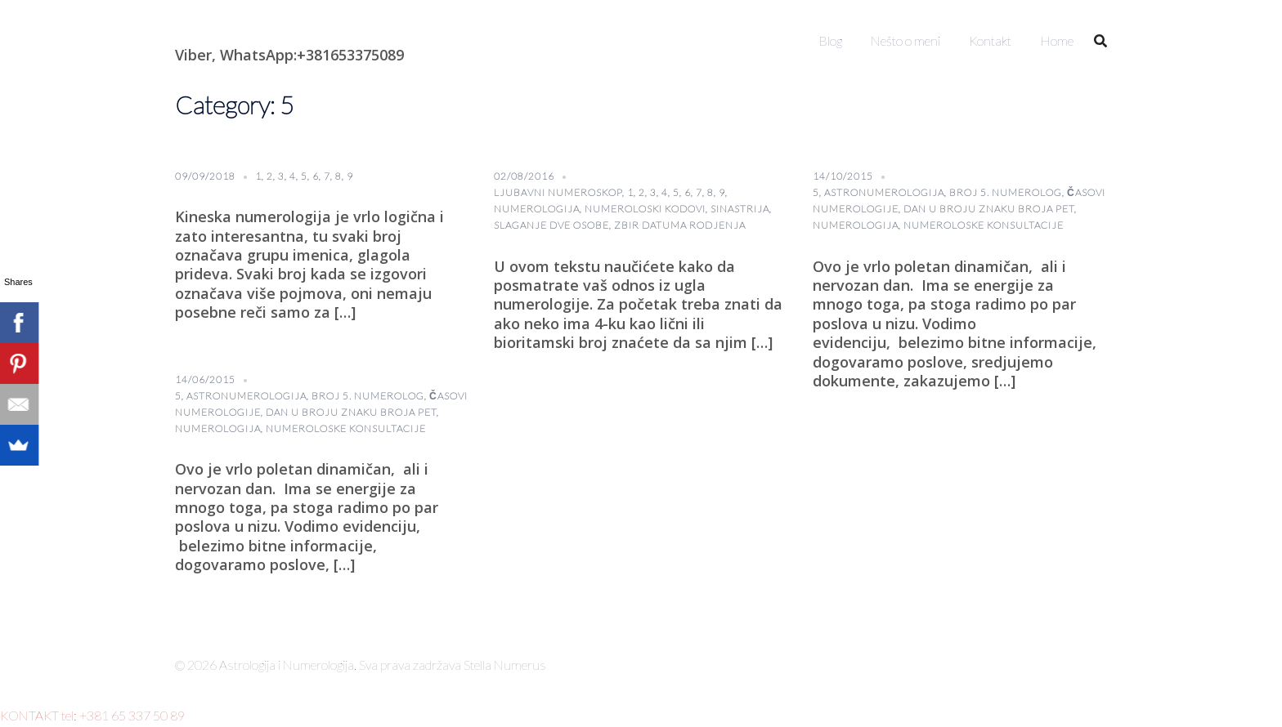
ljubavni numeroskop (558, 192)
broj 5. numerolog (1005, 192)
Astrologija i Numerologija (270, 28)
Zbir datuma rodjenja (680, 225)
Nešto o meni (905, 40)
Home (1057, 40)
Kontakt (990, 40)
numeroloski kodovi (645, 209)
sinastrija (739, 209)
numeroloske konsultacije (983, 225)
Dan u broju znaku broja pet (988, 209)
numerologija (537, 209)
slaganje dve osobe (551, 225)
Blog (830, 40)
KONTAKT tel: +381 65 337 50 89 (92, 715)
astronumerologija (884, 192)
